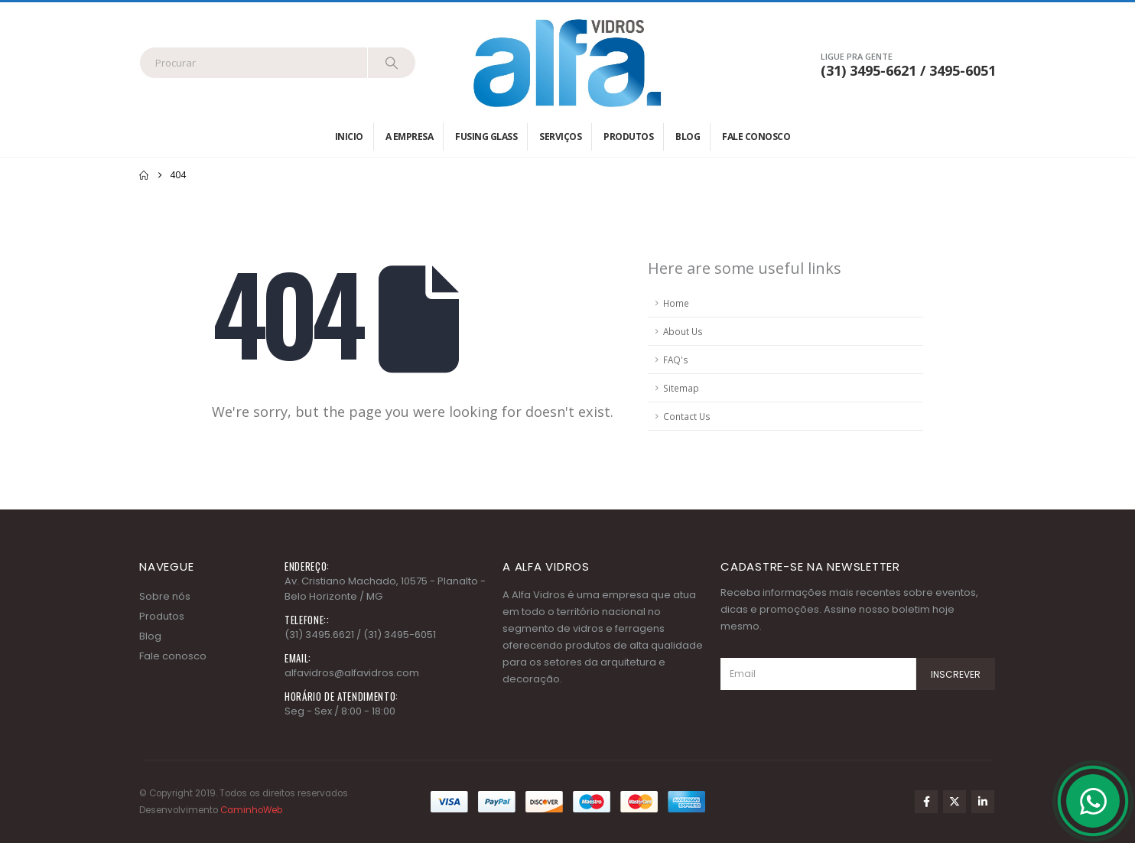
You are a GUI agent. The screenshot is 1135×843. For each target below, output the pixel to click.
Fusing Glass (486, 136)
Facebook (926, 801)
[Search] (391, 62)
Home (676, 303)
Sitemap (681, 388)
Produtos (628, 136)
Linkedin (982, 801)
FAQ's (675, 359)
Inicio (349, 136)
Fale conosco (756, 136)
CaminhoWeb (251, 810)
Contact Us (687, 416)
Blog (687, 136)
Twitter (954, 801)
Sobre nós (164, 596)
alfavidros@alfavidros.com (352, 673)
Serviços (560, 136)
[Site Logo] (567, 63)
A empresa (409, 136)
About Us (683, 331)
